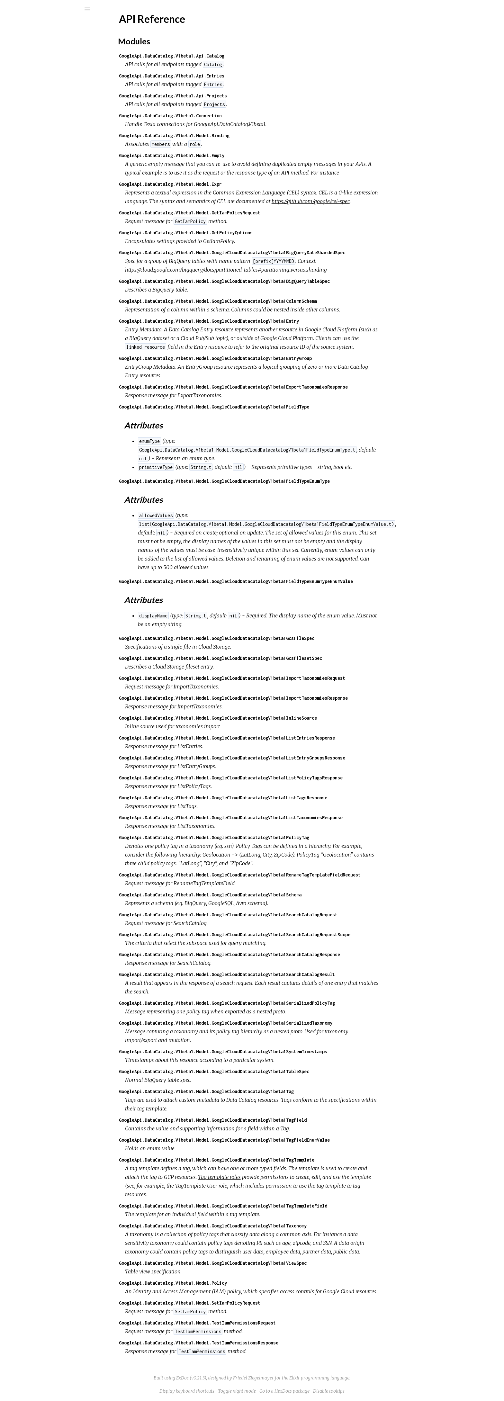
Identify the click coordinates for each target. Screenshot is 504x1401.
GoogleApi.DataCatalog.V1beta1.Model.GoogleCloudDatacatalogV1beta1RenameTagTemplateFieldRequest (288, 874)
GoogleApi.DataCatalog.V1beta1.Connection (218, 115)
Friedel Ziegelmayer (301, 1378)
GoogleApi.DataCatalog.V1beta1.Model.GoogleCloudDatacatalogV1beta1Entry (257, 321)
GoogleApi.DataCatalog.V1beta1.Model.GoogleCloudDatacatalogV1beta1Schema (258, 894)
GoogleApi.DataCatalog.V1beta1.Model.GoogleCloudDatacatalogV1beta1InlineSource (266, 718)
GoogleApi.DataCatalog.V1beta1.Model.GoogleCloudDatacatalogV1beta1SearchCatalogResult (275, 974)
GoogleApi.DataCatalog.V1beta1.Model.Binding (222, 135)
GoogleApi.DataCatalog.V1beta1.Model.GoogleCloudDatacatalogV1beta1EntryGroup (263, 358)
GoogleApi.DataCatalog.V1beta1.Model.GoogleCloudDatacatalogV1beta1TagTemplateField (271, 1205)
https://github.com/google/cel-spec (359, 201)
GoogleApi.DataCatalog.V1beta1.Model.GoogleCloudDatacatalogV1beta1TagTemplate (265, 1160)
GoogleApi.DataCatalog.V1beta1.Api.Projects (221, 95)
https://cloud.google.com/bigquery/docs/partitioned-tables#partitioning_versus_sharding (274, 269)
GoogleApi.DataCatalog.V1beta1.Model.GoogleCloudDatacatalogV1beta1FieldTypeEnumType (272, 481)
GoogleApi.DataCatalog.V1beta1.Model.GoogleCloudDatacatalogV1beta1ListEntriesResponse (275, 738)
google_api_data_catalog (59, 26)
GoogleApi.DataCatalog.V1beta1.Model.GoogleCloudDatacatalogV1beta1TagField (261, 1120)
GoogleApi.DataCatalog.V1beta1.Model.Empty (220, 155)
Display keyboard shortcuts (235, 1391)
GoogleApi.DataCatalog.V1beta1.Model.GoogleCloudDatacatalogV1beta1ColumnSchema (266, 301)
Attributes (35, 102)
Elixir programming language (368, 1378)
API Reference (36, 77)
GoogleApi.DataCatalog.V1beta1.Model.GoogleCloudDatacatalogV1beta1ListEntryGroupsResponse (280, 757)
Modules (27, 58)
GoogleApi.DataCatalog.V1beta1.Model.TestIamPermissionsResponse (247, 1342)
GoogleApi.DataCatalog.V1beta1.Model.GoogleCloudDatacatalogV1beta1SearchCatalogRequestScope (283, 934)
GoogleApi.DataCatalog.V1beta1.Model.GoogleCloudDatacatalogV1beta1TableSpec (262, 1071)
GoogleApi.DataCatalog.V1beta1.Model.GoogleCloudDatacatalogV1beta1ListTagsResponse (271, 797)
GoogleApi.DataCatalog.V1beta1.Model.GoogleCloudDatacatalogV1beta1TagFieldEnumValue (272, 1140)
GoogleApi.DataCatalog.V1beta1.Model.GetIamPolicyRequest (238, 212)
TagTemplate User (244, 1185)
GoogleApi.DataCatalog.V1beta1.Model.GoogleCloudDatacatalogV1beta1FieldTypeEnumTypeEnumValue (284, 581)
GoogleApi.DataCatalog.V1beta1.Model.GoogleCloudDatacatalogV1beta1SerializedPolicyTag (275, 1003)
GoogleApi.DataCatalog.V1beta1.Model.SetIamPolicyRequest (238, 1303)
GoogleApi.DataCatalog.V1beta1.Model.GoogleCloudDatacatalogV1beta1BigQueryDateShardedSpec (280, 252)
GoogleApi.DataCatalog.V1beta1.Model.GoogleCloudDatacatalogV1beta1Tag (254, 1091)
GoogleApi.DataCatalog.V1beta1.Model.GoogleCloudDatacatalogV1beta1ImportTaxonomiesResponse (281, 698)
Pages (23, 50)
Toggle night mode (285, 1391)
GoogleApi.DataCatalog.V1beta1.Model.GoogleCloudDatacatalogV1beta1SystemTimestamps (271, 1051)
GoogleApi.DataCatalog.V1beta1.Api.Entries (220, 75)
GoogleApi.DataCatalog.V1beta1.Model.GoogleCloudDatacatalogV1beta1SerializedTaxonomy (274, 1023)
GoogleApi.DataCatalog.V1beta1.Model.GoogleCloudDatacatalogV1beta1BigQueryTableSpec (272, 281)
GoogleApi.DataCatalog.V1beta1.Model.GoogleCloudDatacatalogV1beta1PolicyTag (262, 837)
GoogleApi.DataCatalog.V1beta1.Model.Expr (218, 184)
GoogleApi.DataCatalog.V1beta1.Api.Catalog (220, 55)
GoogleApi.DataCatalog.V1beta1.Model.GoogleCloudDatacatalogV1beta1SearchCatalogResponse (277, 954)
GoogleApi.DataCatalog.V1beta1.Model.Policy (221, 1283)
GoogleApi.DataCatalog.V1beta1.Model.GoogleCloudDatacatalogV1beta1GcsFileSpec (265, 638)
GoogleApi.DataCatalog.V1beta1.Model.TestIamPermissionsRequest (245, 1322)
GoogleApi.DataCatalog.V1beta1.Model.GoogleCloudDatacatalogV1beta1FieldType (262, 406)
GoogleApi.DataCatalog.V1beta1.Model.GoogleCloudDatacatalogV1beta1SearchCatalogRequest (276, 914)
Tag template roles (267, 1177)
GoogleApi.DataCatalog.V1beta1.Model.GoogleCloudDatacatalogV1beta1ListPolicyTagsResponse (279, 777)
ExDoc (230, 1378)
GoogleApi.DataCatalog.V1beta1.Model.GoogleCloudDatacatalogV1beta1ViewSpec (261, 1263)
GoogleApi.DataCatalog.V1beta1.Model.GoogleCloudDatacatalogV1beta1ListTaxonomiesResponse (279, 817)
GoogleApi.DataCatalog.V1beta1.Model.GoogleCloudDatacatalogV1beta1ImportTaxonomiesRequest (280, 678)
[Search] (48, 9)
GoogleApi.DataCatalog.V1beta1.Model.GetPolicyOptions (234, 232)
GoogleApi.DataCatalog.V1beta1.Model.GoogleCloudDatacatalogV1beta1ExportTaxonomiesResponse (281, 387)
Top (28, 88)
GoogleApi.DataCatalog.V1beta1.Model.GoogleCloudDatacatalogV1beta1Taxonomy (261, 1225)
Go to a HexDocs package (333, 1391)
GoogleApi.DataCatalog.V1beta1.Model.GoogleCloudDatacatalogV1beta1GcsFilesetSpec (268, 658)
